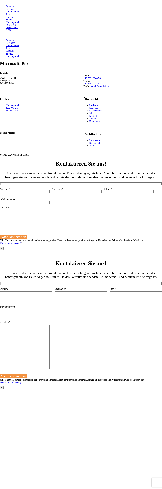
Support (9, 19)
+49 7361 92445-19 (92, 83)
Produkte (10, 6)
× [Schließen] (1, 253)
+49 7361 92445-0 (92, 78)
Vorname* (26, 298)
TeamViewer (12, 108)
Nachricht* (81, 350)
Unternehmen (12, 11)
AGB (8, 30)
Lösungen (10, 9)
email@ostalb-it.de (100, 86)
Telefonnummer (81, 315)
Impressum (11, 25)
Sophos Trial (12, 110)
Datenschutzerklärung (10, 247)
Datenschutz (12, 27)
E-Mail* (136, 298)
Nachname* (81, 298)
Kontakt (10, 17)
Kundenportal (12, 22)
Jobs (8, 14)
